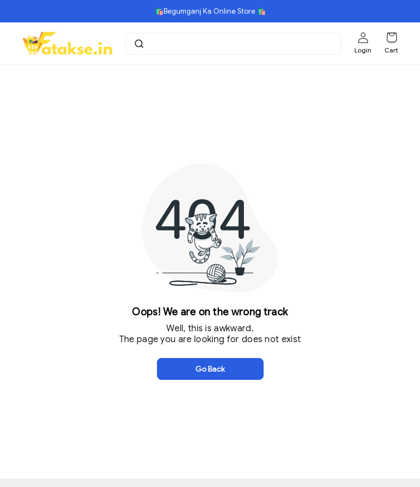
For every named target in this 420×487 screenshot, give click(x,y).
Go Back (210, 369)
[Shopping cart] (391, 37)
